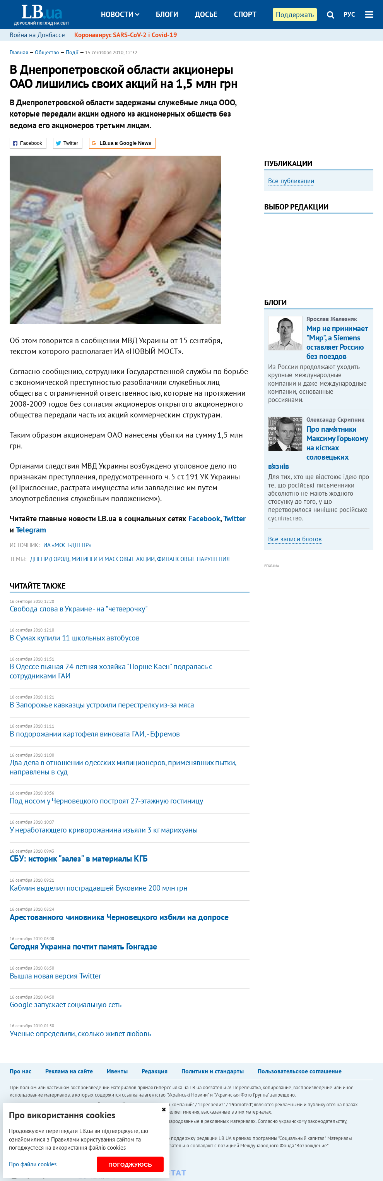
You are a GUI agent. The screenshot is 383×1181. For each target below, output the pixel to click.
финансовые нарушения (193, 559)
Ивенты (117, 1071)
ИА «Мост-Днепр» (67, 545)
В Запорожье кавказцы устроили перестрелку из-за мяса (102, 705)
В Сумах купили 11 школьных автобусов (75, 638)
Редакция (155, 1071)
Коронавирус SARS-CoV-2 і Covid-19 (125, 35)
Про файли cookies (32, 1164)
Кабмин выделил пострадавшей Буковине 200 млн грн (99, 888)
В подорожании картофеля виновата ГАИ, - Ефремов (95, 734)
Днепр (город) (49, 559)
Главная (19, 52)
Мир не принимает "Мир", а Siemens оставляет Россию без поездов (337, 342)
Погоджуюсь (130, 1164)
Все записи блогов (294, 539)
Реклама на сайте (69, 1071)
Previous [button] (269, 250)
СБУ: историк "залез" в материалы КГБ (79, 858)
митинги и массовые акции (113, 559)
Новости (120, 14)
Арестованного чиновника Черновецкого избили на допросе (119, 916)
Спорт (245, 14)
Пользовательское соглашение (300, 1071)
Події (72, 52)
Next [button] (368, 250)
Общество (47, 52)
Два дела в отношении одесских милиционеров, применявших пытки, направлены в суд (123, 767)
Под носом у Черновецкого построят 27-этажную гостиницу (106, 801)
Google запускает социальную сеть (65, 1004)
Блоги (167, 14)
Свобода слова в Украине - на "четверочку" (79, 609)
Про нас (20, 1071)
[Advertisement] (318, 96)
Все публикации (291, 181)
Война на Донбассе (37, 35)
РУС (349, 14)
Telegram (31, 530)
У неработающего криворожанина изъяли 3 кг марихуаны (104, 830)
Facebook (204, 518)
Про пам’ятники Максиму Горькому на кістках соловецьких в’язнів (318, 447)
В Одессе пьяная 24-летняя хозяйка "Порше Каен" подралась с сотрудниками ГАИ (111, 671)
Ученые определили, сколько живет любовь (80, 1033)
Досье (206, 14)
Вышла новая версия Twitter (55, 976)
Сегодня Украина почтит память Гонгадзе (83, 946)
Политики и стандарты (212, 1071)
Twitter (234, 518)
